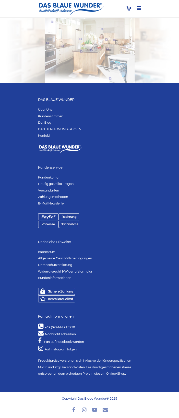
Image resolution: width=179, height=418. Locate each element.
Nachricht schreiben (57, 334)
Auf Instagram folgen (57, 349)
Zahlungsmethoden (53, 197)
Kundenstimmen (50, 116)
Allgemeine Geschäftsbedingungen (65, 258)
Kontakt (44, 135)
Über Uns (45, 109)
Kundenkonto (48, 177)
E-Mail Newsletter (51, 203)
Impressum (46, 252)
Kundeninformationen (55, 278)
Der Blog (44, 122)
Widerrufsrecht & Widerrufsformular (65, 271)
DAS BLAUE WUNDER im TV (60, 129)
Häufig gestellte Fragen (56, 184)
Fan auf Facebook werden (61, 342)
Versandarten (48, 190)
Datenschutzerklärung (55, 265)
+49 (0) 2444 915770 (56, 327)
